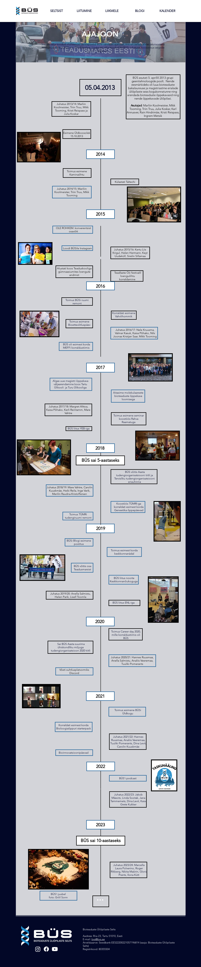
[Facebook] (46, 949)
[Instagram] (37, 949)
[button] (56, 11)
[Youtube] (54, 949)
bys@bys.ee (98, 939)
